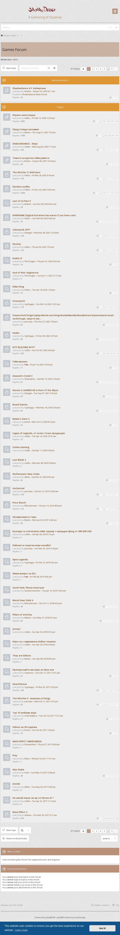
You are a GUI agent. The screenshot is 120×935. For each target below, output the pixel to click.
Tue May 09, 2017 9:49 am (43, 786)
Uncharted (18, 488)
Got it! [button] (102, 928)
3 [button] (96, 69)
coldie (27, 146)
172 (112, 193)
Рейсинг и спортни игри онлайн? (31, 545)
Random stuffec (21, 186)
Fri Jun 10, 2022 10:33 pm (41, 364)
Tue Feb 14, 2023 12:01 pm (48, 304)
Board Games (20, 404)
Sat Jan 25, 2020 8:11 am (44, 91)
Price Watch (19, 502)
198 (116, 121)
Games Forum (14, 49)
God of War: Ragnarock (25, 272)
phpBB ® (50, 917)
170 (103, 193)
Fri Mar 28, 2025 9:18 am (43, 175)
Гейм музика (19, 361)
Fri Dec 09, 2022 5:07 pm (47, 336)
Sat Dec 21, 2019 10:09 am (46, 491)
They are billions (21, 655)
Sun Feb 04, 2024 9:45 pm (43, 218)
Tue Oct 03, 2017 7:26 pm (43, 730)
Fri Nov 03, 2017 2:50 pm (47, 687)
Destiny (16, 243)
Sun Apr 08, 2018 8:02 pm (43, 658)
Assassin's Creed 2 (22, 375)
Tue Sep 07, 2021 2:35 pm (45, 393)
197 (112, 121)
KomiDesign (79, 917)
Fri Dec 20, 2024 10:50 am (43, 189)
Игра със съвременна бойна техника (34, 641)
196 (108, 121)
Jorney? (16, 628)
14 (110, 353)
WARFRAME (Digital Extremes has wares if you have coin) (44, 215)
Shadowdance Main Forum (34, 94)
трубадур (29, 304)
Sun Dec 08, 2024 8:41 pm (44, 204)
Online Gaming (20, 447)
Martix (27, 132)
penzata (28, 321)
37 (114, 818)
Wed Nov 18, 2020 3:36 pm (48, 407)
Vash (26, 772)
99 (113, 136)
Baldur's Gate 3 (20, 418)
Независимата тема (24, 516)
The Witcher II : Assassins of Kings (31, 698)
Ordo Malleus (30, 715)
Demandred (30, 744)
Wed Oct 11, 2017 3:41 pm (46, 701)
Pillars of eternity (22, 614)
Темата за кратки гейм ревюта (30, 158)
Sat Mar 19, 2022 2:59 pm (48, 378)
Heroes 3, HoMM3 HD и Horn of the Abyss (35, 390)
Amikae (27, 815)
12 (114, 236)
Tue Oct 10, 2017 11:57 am (51, 715)
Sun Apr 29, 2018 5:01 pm (43, 632)
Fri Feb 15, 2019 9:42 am (47, 562)
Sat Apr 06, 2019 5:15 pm (43, 534)
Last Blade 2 (19, 459)
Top (117, 905)
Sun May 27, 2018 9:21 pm (45, 617)
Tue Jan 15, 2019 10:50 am (54, 590)
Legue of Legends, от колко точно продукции (38, 433)
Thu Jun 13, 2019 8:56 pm (50, 505)
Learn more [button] (21, 930)
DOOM (16, 783)
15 (114, 353)
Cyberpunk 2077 (21, 229)
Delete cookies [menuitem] (101, 905)
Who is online (13, 851)
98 (109, 136)
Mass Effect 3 (19, 812)
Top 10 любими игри (24, 712)
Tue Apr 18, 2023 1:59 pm (43, 289)
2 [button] (92, 69)
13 (117, 236)
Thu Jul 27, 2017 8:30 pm (49, 744)
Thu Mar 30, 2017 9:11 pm (45, 815)
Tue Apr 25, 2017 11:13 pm (44, 801)
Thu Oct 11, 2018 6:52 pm (50, 603)
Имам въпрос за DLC (24, 573)
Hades (15, 332)
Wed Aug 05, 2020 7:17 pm (44, 146)
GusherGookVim (32, 590)
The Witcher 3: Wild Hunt (26, 172)
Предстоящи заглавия (25, 129)
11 (117, 179)
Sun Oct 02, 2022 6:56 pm (43, 350)
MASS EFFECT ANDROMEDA (27, 741)
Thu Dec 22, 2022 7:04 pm (46, 321)
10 (114, 179)
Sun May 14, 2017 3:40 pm (43, 772)
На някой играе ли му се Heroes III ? (33, 797)
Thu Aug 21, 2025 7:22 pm (44, 132)
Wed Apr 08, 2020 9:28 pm (44, 463)
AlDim (15, 59)
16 (117, 353)
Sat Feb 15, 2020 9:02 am (43, 477)
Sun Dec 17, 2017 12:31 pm (47, 672)
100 (116, 136)
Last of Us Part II (21, 200)
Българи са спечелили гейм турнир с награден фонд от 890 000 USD (52, 531)
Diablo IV (17, 258)
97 (106, 136)
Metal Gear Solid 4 (22, 600)
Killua (27, 758)
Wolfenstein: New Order (26, 473)
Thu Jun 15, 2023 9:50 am (49, 261)
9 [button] (111, 69)
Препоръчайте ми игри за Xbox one (33, 669)
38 (117, 818)
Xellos (27, 118)
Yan (26, 364)
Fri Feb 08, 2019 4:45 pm (41, 576)
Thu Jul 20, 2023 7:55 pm (43, 247)
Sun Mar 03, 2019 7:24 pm (46, 548)
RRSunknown (30, 505)
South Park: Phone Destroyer (28, 587)
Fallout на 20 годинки (24, 727)
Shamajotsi (29, 378)
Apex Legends (20, 559)
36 (110, 818)
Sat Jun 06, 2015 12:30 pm (44, 161)
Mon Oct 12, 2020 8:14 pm (43, 421)
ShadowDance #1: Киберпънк (29, 88)
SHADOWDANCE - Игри (25, 143)
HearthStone (19, 684)
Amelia (27, 91)
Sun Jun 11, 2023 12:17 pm (49, 275)
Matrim (27, 204)
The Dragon (29, 261)
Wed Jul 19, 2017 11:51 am (43, 758)
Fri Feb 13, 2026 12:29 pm (43, 118)
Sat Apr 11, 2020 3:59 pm (43, 450)
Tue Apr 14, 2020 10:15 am (44, 436)
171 (108, 193)
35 (107, 818)
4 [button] (100, 69)
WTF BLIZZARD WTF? (23, 347)
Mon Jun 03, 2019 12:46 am (44, 520)
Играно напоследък (23, 115)
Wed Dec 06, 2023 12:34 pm (46, 232)
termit (27, 421)
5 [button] (104, 69)
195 (103, 121)
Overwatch (18, 300)
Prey (14, 755)
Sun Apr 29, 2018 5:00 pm (43, 644)
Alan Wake (18, 769)
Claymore (28, 672)
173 (116, 193)
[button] (83, 69)
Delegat (28, 232)
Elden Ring (18, 286)
